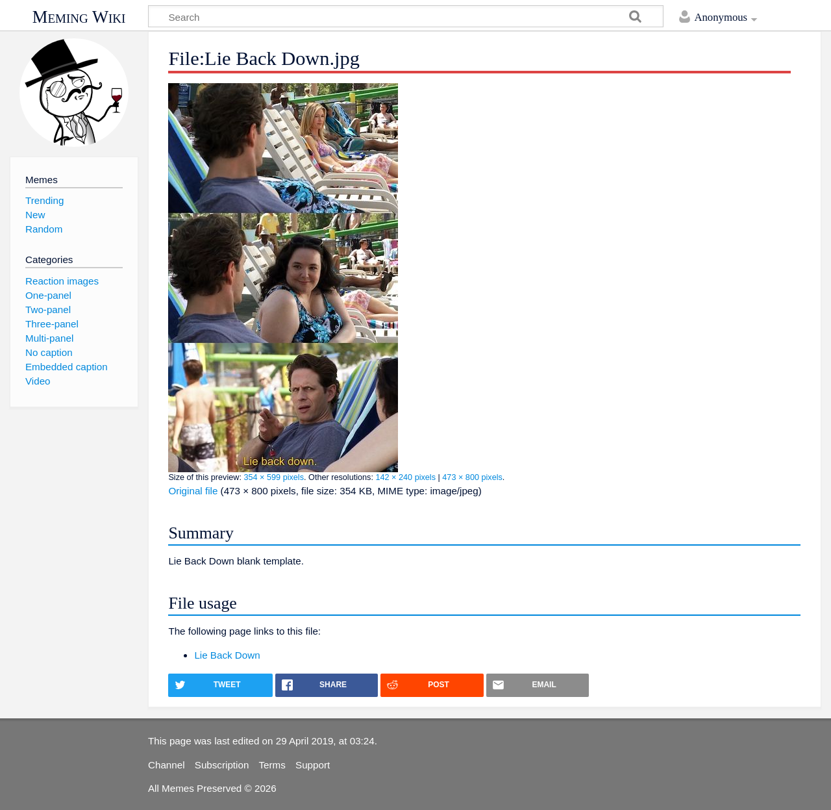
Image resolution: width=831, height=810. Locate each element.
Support (312, 764)
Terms (272, 764)
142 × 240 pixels (405, 477)
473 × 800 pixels (472, 477)
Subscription (222, 764)
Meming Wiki (79, 17)
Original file (192, 490)
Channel (166, 764)
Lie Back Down (227, 655)
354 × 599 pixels (273, 477)
